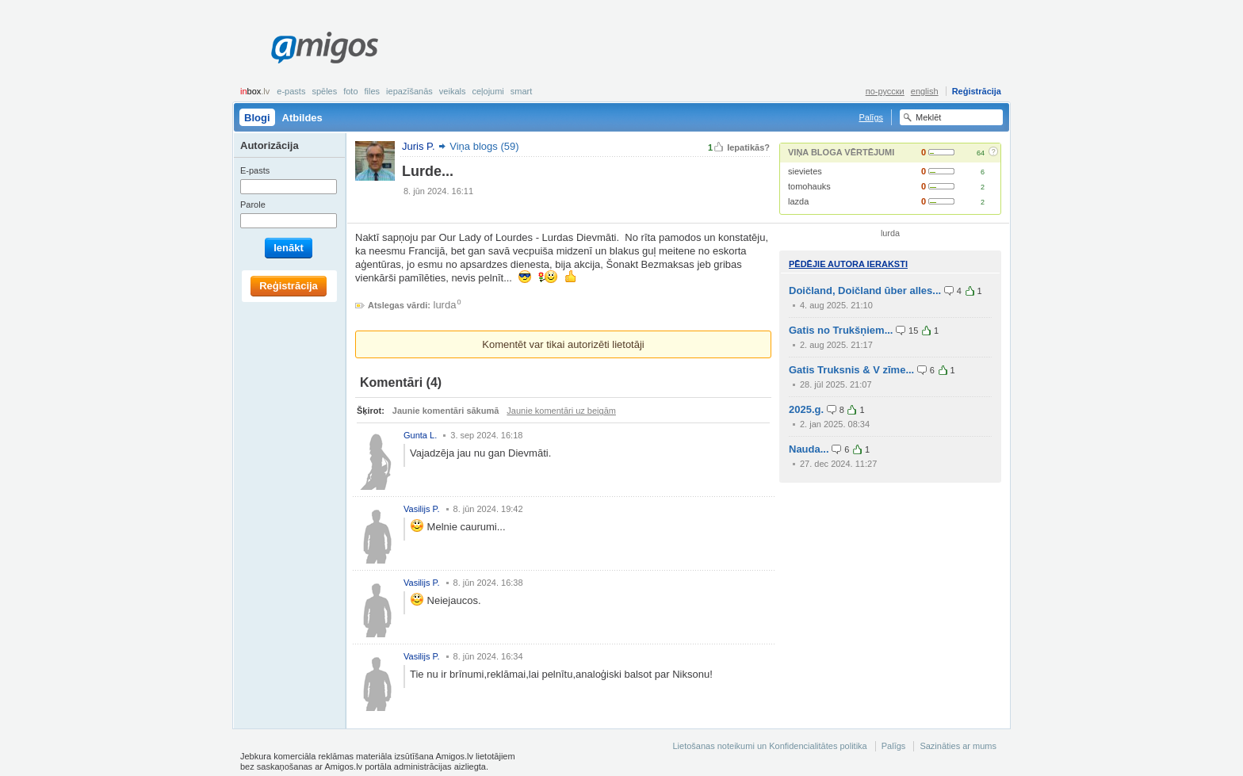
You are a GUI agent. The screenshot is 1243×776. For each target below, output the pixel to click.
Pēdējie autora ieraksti (848, 264)
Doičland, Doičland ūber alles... (865, 290)
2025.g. (806, 409)
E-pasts (291, 91)
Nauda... (809, 449)
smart (522, 91)
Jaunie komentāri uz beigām (561, 410)
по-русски (885, 91)
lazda (798, 201)
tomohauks (809, 186)
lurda (445, 305)
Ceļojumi (487, 91)
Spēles (324, 91)
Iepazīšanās (409, 91)
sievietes (805, 171)
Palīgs (871, 117)
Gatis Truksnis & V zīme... (851, 370)
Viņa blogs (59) (483, 146)
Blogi (257, 118)
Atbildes (302, 118)
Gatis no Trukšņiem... (841, 330)
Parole (253, 204)
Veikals (452, 91)
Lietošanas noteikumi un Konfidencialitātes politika (769, 746)
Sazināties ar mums (958, 746)
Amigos (324, 47)
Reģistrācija (976, 91)
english (925, 91)
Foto (350, 91)
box (255, 91)
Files (373, 91)
